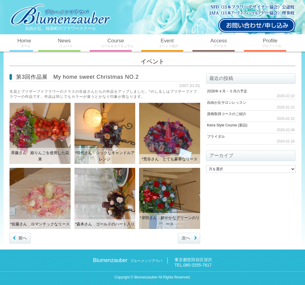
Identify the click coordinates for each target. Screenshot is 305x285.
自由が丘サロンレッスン (226, 102)
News (64, 43)
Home (24, 43)
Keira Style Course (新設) (227, 125)
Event (167, 43)
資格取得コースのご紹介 (226, 113)
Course (115, 43)
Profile (269, 43)
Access (218, 43)
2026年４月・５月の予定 (227, 91)
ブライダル (216, 136)
